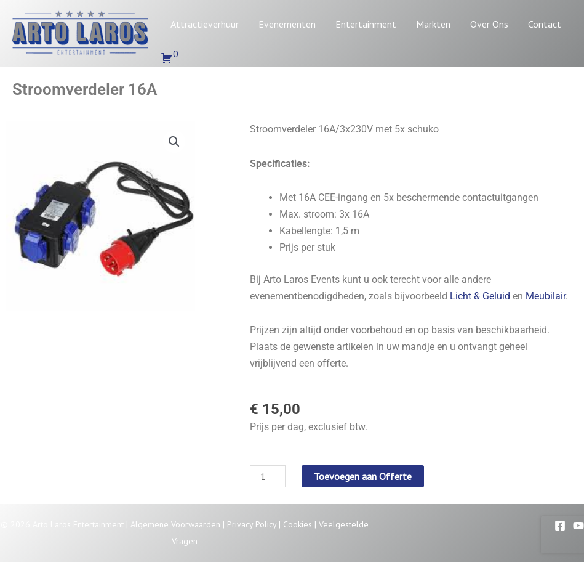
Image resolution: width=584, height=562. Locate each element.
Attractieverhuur (204, 24)
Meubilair (546, 296)
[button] (174, 142)
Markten (433, 24)
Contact (544, 24)
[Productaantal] (268, 476)
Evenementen (287, 24)
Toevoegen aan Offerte (363, 476)
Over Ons (489, 24)
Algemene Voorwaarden (175, 524)
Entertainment (365, 24)
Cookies (297, 524)
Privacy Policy (251, 524)
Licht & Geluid (480, 296)
